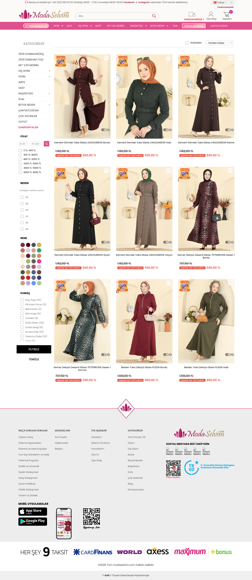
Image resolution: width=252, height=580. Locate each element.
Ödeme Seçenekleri (29, 443)
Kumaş (25, 293)
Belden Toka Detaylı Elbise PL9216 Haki (206, 367)
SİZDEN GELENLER (193, 26)
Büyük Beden (135, 460)
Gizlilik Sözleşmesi (28, 489)
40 (24, 210)
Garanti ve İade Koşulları (32, 448)
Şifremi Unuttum (100, 443)
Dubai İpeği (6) (31, 327)
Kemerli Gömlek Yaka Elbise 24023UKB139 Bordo (82, 142)
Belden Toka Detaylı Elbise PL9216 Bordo (144, 367)
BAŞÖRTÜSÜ (136, 25)
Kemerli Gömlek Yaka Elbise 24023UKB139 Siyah (82, 255)
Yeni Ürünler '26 (137, 437)
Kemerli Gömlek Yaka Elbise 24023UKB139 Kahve (206, 142)
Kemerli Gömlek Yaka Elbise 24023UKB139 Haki (144, 142)
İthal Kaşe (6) (30, 313)
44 (24, 223)
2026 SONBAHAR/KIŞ (31, 54)
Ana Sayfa (61, 437)
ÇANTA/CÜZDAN (219, 25)
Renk (23, 238)
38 (24, 203)
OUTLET (22, 122)
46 (24, 229)
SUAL (175, 25)
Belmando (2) (30, 309)
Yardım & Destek (28, 495)
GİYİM (56, 25)
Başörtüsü (133, 466)
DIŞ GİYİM (83, 25)
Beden (24, 183)
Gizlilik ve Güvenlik (28, 466)
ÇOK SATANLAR (27, 116)
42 (24, 216)
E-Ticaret (115, 563)
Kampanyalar (136, 489)
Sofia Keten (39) (32, 322)
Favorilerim (97, 448)
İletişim (59, 448)
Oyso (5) (27, 341)
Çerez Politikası (27, 483)
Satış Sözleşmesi (27, 478)
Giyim (131, 443)
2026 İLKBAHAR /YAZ (30, 59)
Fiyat (24, 136)
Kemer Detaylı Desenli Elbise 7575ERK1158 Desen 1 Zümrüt (82, 369)
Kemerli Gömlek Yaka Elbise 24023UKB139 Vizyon (144, 255)
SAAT (69, 25)
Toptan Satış (25, 437)
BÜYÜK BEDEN (157, 25)
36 (24, 197)
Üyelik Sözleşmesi (28, 472)
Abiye (131, 454)
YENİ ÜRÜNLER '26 (37, 26)
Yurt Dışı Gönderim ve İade (33, 454)
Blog (130, 483)
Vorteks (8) (29, 318)
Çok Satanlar (135, 478)
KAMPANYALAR (28, 127)
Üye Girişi (96, 460)
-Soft (106, 563)
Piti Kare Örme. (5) (33, 304)
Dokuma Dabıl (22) (33, 336)
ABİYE (98, 25)
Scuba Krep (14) (32, 332)
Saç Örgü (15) (30, 300)
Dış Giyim (133, 448)
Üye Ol (95, 454)
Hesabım (96, 437)
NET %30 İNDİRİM (115, 25)
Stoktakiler (193, 43)
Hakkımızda (61, 443)
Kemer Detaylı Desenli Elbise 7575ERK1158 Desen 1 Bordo (206, 256)
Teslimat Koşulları (28, 460)
